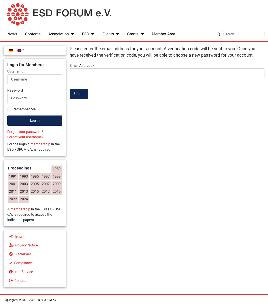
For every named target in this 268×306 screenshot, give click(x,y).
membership (40, 144)
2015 (35, 191)
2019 (57, 191)
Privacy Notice (22, 245)
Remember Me (24, 109)
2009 (57, 184)
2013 (24, 191)
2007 (46, 184)
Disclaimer (19, 254)
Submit (78, 94)
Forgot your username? (25, 137)
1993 (24, 176)
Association (58, 34)
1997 (46, 176)
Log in (35, 120)
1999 (57, 176)
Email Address (82, 66)
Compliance (20, 263)
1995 (35, 176)
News (12, 34)
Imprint (17, 236)
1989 (57, 169)
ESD (85, 34)
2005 (35, 184)
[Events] (117, 34)
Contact (17, 281)
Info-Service (20, 272)
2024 (24, 199)
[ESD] (92, 34)
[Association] (71, 34)
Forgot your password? (25, 132)
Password (15, 90)
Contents (33, 34)
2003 (24, 184)
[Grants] (141, 34)
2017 (46, 191)
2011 (13, 191)
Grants (133, 34)
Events (108, 34)
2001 (13, 184)
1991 (13, 176)
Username (15, 71)
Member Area (163, 34)
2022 (13, 199)
